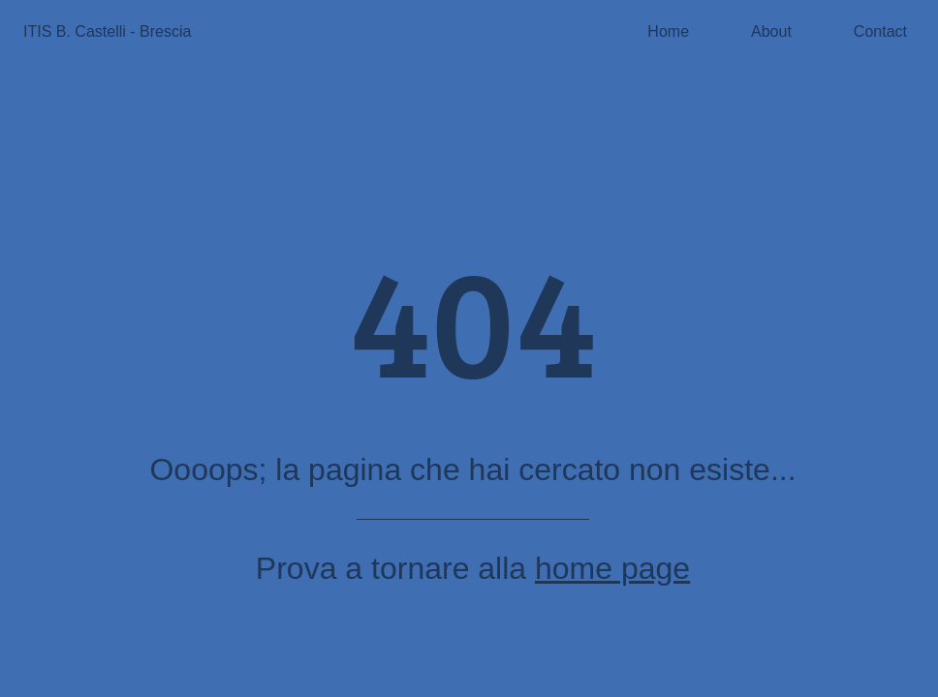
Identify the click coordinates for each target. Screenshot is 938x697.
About (771, 31)
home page (612, 568)
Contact (880, 31)
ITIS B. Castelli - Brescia (107, 31)
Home (668, 31)
